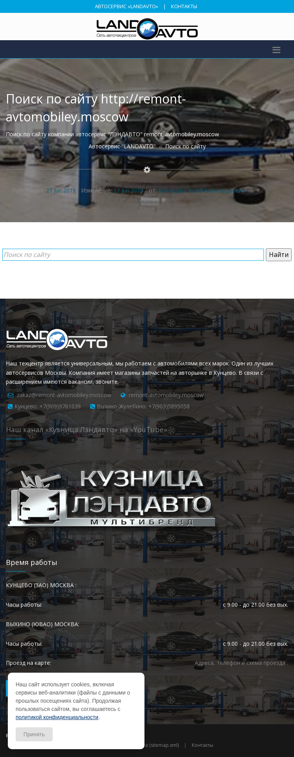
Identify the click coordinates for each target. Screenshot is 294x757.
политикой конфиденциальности (57, 717)
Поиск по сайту (185, 146)
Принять (34, 734)
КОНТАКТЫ (184, 6)
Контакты (202, 745)
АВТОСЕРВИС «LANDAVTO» (126, 6)
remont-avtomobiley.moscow (166, 395)
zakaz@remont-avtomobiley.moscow (64, 395)
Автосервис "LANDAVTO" (122, 146)
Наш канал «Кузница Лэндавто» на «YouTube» (86, 429)
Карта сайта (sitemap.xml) (150, 745)
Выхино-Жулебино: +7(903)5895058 (143, 406)
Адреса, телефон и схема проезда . (241, 662)
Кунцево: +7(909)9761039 (47, 406)
